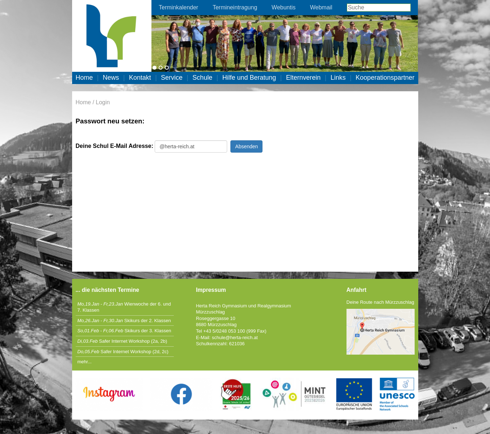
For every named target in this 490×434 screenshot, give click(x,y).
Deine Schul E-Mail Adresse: (114, 146)
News (111, 77)
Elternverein (303, 77)
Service (171, 77)
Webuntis (283, 7)
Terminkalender (178, 7)
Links (338, 77)
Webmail (321, 7)
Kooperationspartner (385, 77)
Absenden (246, 146)
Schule (202, 77)
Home (84, 77)
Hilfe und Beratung (249, 77)
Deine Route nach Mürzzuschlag (380, 302)
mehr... (85, 361)
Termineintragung (235, 7)
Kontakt (140, 77)
